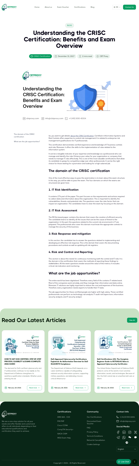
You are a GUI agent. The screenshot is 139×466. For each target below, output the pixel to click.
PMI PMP (60, 421)
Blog (92, 7)
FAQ (88, 428)
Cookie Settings (93, 444)
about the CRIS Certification (82, 136)
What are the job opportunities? (27, 142)
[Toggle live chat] (123, 461)
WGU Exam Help (64, 438)
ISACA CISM (62, 434)
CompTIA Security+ (65, 429)
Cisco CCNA (62, 425)
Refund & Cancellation (96, 440)
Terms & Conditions (95, 436)
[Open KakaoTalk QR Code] (135, 437)
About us (48, 7)
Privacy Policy (92, 432)
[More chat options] (134, 461)
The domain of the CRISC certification (24, 135)
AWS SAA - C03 (63, 417)
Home (37, 7)
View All (132, 320)
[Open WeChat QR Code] (130, 437)
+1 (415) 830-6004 (125, 417)
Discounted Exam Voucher (94, 422)
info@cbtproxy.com (128, 421)
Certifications (79, 7)
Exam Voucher (63, 7)
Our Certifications (94, 417)
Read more (34, 388)
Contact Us (129, 7)
